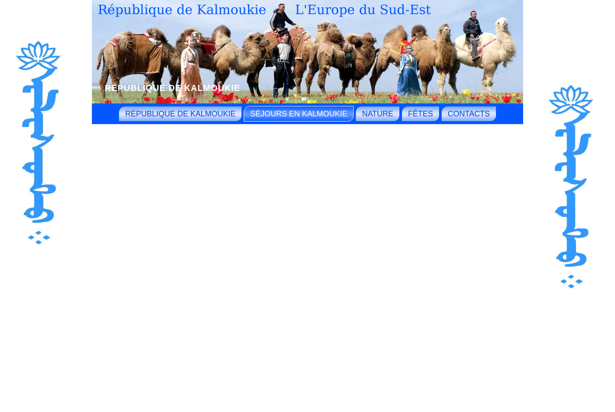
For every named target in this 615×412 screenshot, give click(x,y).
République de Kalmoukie (172, 88)
